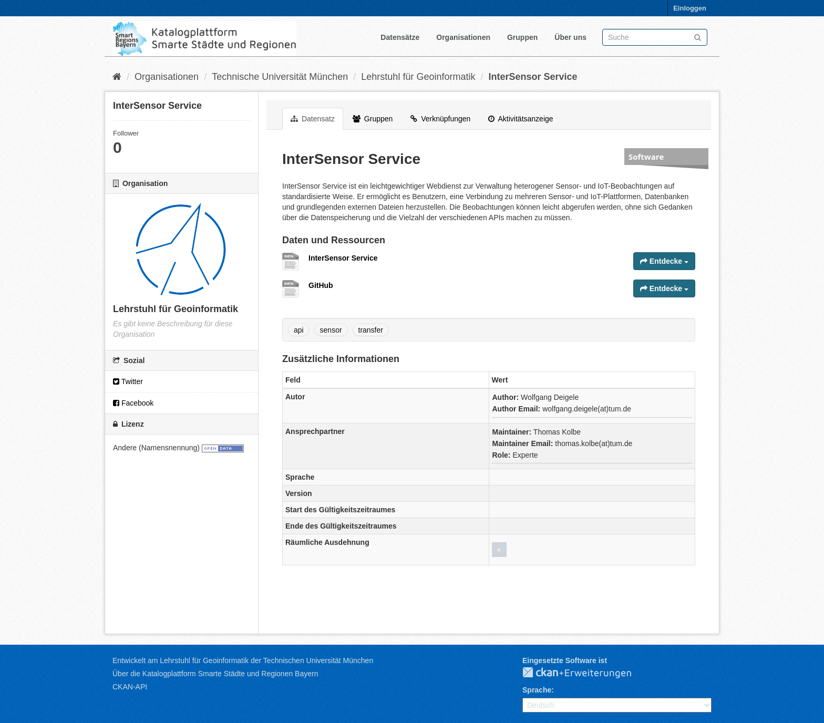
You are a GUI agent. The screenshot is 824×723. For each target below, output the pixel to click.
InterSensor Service (532, 76)
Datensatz (313, 119)
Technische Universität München (280, 76)
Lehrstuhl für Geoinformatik (418, 76)
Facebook (133, 403)
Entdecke (664, 261)
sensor (331, 330)
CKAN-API (129, 687)
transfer (370, 330)
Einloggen (689, 8)
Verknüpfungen (440, 119)
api (299, 330)
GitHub (320, 285)
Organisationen (463, 37)
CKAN (585, 673)
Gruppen (522, 37)
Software (646, 156)
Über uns (570, 37)
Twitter (128, 381)
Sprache (536, 690)
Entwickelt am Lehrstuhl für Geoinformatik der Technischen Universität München (242, 660)
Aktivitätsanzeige (520, 119)
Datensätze (399, 37)
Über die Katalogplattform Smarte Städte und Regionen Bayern (215, 673)
